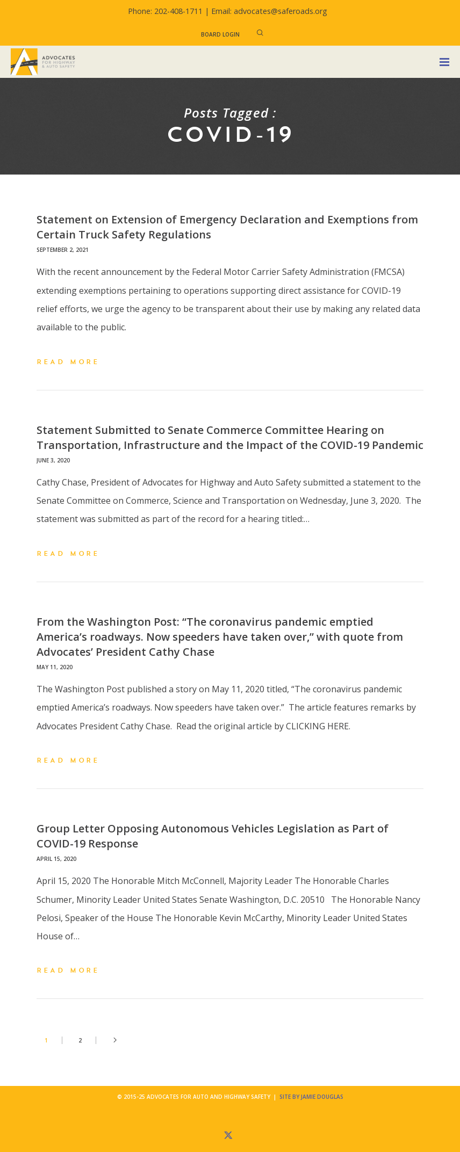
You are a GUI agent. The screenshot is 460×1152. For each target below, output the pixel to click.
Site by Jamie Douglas (311, 1096)
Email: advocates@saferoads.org (269, 11)
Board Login (220, 34)
